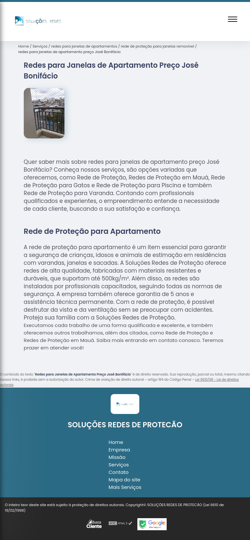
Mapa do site (124, 479)
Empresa (119, 449)
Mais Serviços (125, 487)
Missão (117, 457)
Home (116, 442)
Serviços (119, 464)
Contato (119, 472)
